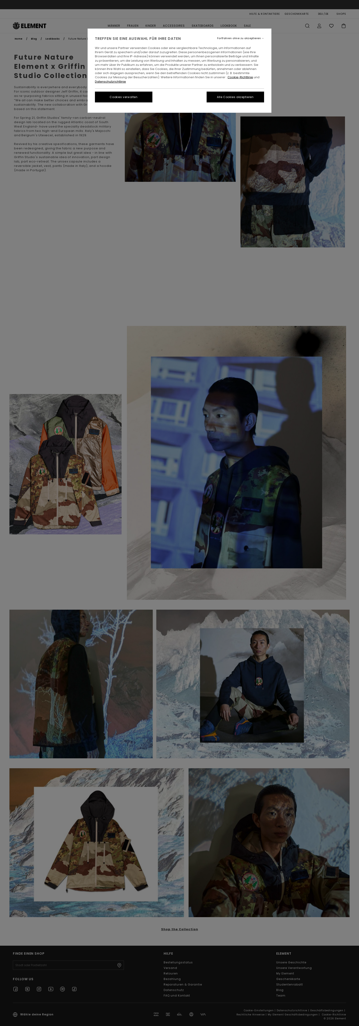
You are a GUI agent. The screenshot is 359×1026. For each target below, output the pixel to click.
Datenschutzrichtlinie (110, 81)
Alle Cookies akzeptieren (235, 97)
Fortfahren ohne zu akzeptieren (239, 38)
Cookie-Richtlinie (240, 77)
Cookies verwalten (123, 97)
